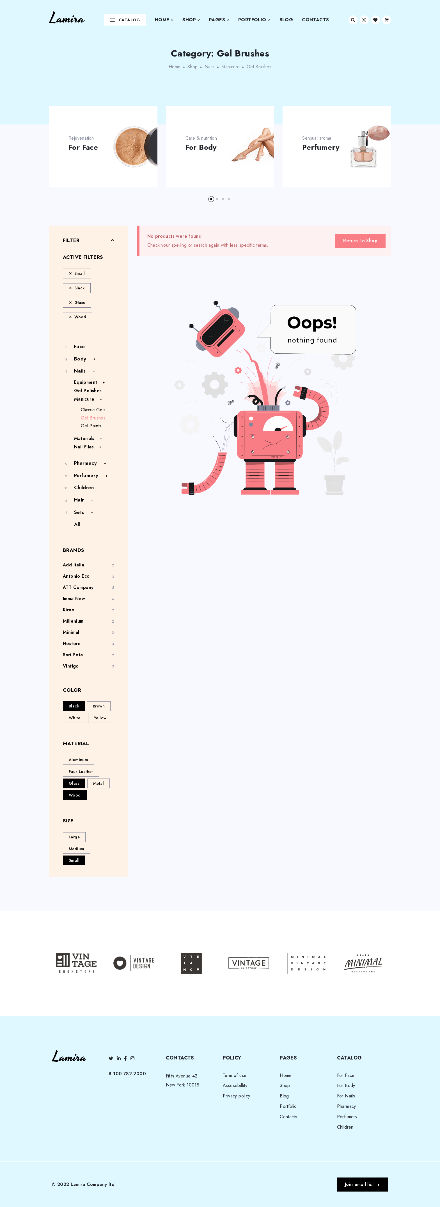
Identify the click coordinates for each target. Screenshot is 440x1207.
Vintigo (71, 666)
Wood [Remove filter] (80, 317)
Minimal (71, 632)
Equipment (85, 382)
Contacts (315, 20)
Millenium (73, 621)
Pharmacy (85, 463)
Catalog (125, 20)
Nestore (72, 643)
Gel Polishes (88, 390)
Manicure (230, 66)
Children (84, 487)
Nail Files (84, 447)
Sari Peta (73, 655)
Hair (79, 499)
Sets (79, 512)
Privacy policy (236, 1096)
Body (80, 358)
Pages (219, 20)
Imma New (74, 598)
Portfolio (254, 20)
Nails (210, 66)
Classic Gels (93, 410)
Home (164, 20)
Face (79, 346)
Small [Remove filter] (79, 273)
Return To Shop (360, 240)
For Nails (346, 1096)
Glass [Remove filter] (79, 302)
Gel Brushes (93, 418)
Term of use (234, 1075)
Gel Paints (91, 426)
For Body (201, 147)
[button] (211, 199)
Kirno (68, 610)
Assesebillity (235, 1085)
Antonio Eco (76, 576)
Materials (84, 438)
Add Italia (73, 565)
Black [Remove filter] (79, 288)
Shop (191, 20)
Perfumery (320, 147)
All (77, 524)
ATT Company (78, 587)
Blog (286, 20)
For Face (83, 147)
